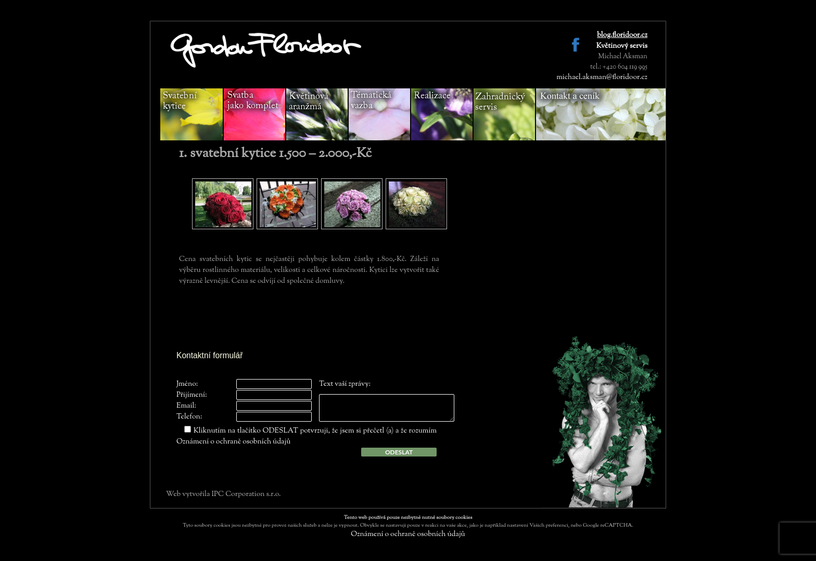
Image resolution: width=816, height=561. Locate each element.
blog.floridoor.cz (622, 35)
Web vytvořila (188, 494)
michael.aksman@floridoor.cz (601, 77)
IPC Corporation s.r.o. (245, 494)
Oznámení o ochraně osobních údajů (233, 442)
